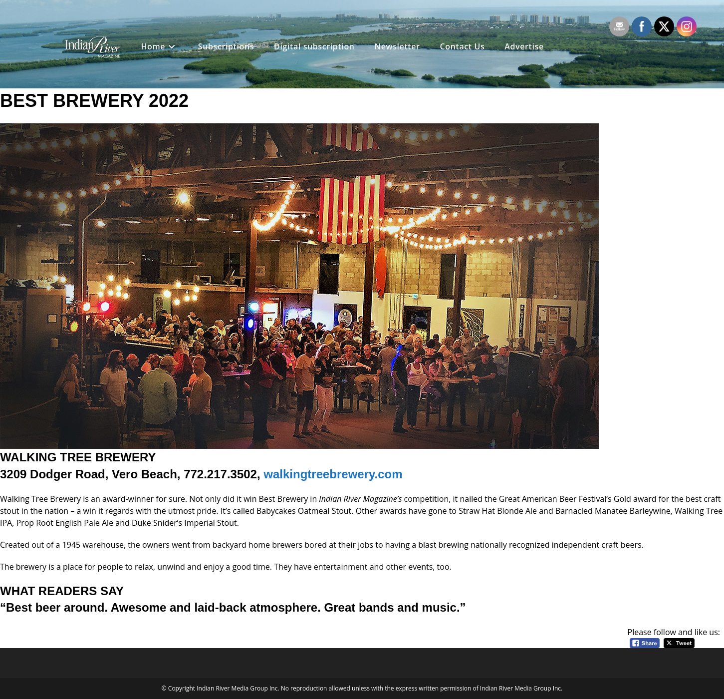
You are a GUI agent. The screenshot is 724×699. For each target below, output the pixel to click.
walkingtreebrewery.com (332, 474)
